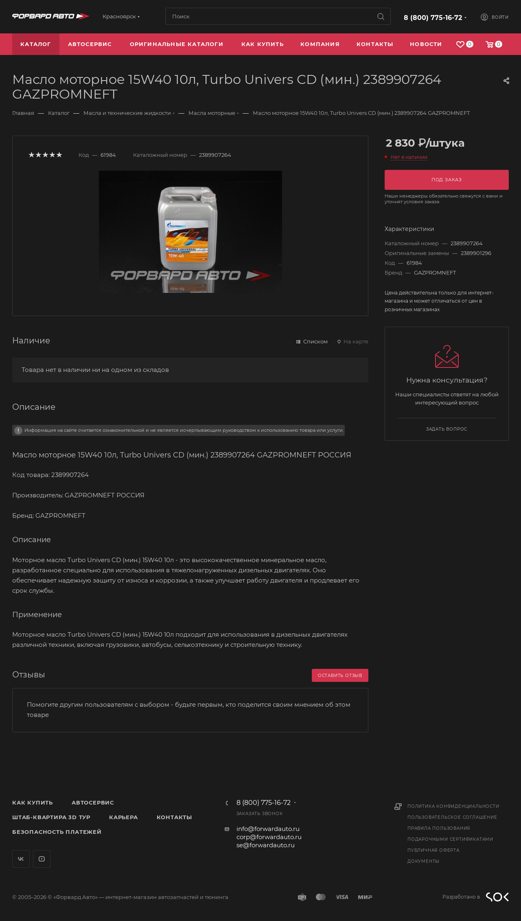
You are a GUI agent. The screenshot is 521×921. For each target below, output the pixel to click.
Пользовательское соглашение (452, 817)
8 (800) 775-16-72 (433, 18)
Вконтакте (21, 859)
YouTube (41, 859)
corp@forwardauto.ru (269, 837)
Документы (423, 861)
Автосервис (93, 802)
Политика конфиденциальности (453, 806)
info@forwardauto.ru (268, 829)
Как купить (32, 802)
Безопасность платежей (57, 832)
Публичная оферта (433, 850)
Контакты (174, 817)
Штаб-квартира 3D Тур (51, 817)
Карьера (123, 817)
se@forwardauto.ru (265, 845)
